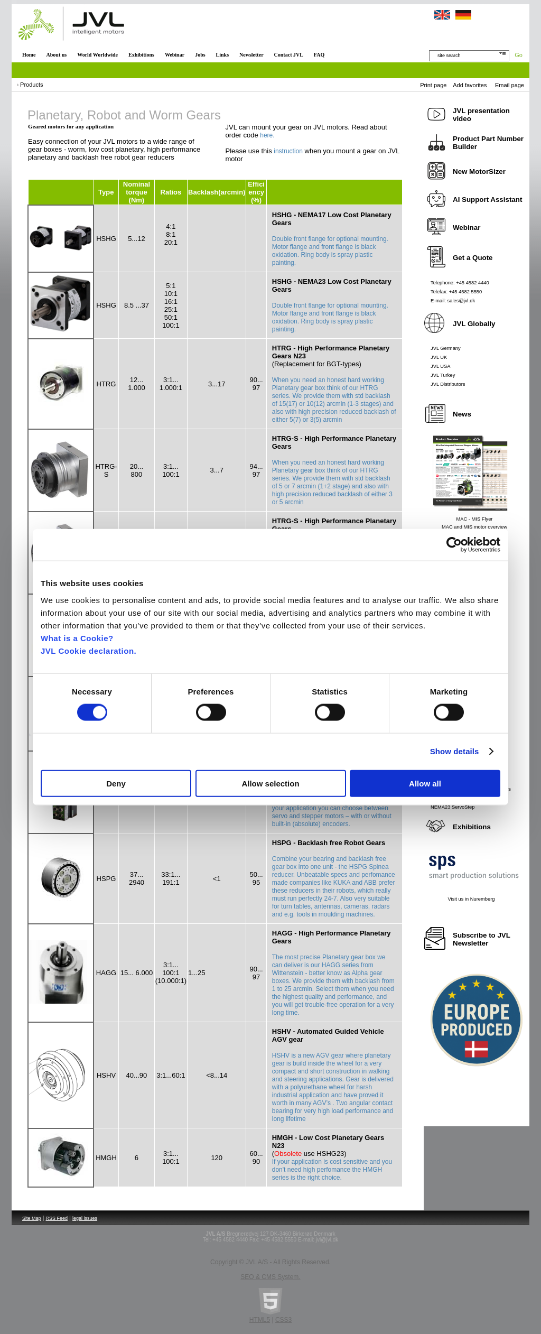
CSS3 (283, 1319)
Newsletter (251, 55)
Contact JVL (288, 55)
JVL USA (441, 366)
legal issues (84, 1218)
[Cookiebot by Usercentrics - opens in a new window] (454, 545)
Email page (509, 85)
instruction (288, 151)
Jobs (200, 55)
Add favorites (470, 85)
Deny (116, 783)
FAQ (319, 55)
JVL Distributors (448, 384)
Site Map (31, 1218)
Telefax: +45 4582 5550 (456, 291)
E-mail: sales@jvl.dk (453, 300)
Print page (433, 85)
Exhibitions (141, 55)
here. (267, 135)
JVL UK (439, 357)
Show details (454, 751)
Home (29, 55)
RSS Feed (57, 1218)
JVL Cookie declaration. (88, 650)
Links (222, 55)
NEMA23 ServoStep (452, 807)
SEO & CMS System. (270, 1277)
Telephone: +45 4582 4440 (460, 282)
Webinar (174, 55)
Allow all (425, 783)
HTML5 (259, 1319)
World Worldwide (97, 55)
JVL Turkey (443, 375)
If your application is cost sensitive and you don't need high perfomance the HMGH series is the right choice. (332, 1169)
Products (31, 84)
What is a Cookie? (77, 637)
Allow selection (270, 783)
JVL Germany (446, 348)
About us (56, 55)
